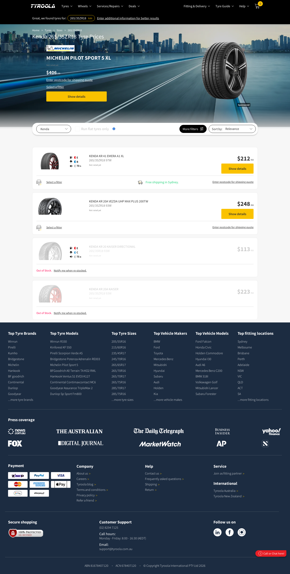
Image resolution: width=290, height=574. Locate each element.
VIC (240, 376)
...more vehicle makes (168, 400)
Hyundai (159, 371)
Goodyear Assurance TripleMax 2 (71, 388)
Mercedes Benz (163, 359)
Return (149, 490)
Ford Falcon (203, 341)
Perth (241, 359)
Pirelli (12, 347)
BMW (157, 341)
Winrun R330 (58, 341)
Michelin (13, 365)
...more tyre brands (20, 400)
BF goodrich (16, 376)
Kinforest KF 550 (60, 347)
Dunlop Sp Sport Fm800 (66, 394)
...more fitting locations (253, 400)
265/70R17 (119, 376)
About (84, 473)
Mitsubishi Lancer (207, 388)
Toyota (158, 353)
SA (239, 394)
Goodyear (14, 394)
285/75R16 (119, 394)
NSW (241, 371)
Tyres (48, 30)
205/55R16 (119, 341)
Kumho (13, 353)
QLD (240, 382)
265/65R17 (119, 365)
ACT (240, 388)
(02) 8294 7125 (108, 527)
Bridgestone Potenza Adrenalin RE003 (75, 359)
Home (35, 30)
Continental (16, 382)
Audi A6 (200, 365)
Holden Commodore (209, 353)
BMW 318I (202, 376)
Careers (81, 479)
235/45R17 (119, 353)
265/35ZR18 (75, 30)
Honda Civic (203, 347)
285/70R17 (119, 388)
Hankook (14, 371)
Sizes (59, 30)
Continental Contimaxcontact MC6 (73, 382)
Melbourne (245, 347)
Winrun (13, 341)
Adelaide (243, 365)
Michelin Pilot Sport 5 (64, 365)
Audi (157, 382)
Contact (153, 473)
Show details (76, 96)
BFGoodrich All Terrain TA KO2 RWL (73, 371)
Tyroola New (228, 496)
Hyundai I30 (203, 359)
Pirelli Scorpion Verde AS (66, 353)
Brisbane (243, 353)
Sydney (242, 341)
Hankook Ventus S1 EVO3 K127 (70, 376)
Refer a (87, 500)
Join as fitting (228, 473)
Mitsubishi (160, 365)
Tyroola (86, 484)
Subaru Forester (206, 394)
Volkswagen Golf (206, 382)
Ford (157, 347)
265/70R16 (119, 371)
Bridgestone (16, 359)
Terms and (92, 490)
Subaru (158, 376)
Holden (159, 388)
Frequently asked (164, 479)
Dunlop (13, 388)
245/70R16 (119, 359)
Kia (156, 394)
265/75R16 (119, 382)
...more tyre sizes (122, 400)
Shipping (151, 484)
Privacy (87, 495)
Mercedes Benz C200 (209, 371)
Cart (260, 4)
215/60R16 (119, 347)
